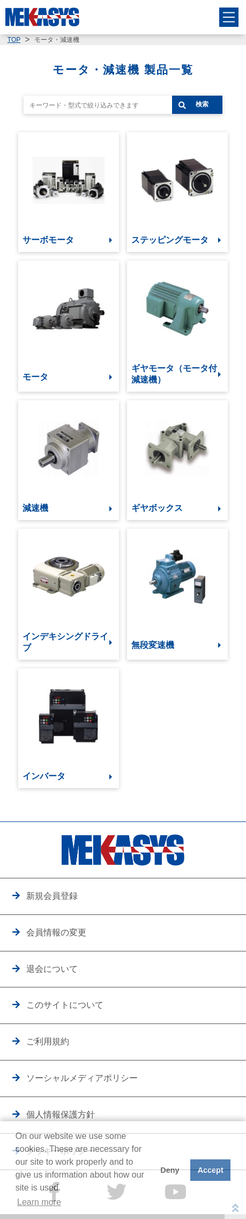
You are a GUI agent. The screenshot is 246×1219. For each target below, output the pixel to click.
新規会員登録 (52, 895)
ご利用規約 (47, 1041)
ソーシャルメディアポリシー (82, 1078)
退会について (52, 968)
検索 (202, 104)
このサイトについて (64, 1004)
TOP (14, 40)
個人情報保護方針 (60, 1114)
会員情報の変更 (56, 932)
